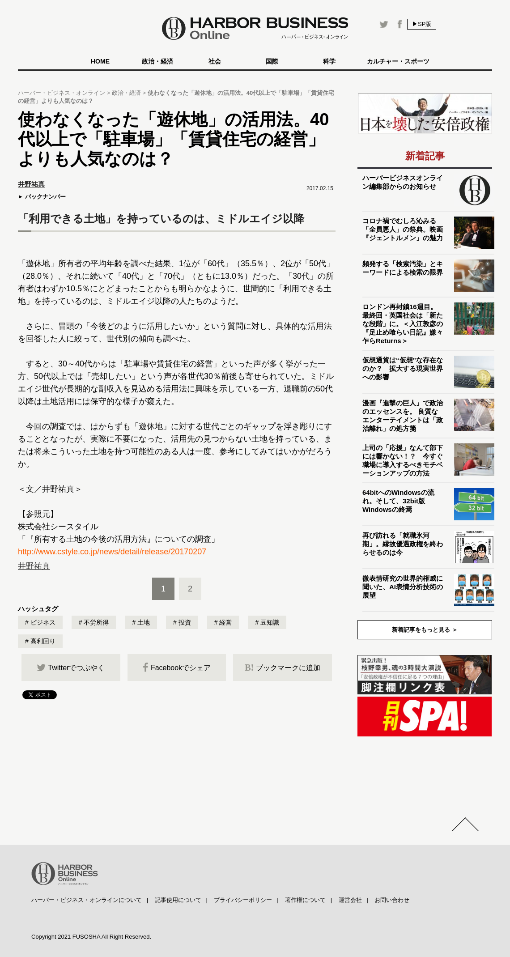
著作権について (305, 900)
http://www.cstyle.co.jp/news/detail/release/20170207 (112, 551)
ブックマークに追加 (282, 667)
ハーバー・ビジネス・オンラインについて (86, 900)
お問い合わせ (391, 900)
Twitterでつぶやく (71, 667)
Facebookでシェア (177, 667)
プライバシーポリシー (243, 900)
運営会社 (350, 900)
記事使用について (178, 900)
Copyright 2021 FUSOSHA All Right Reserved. (91, 936)
